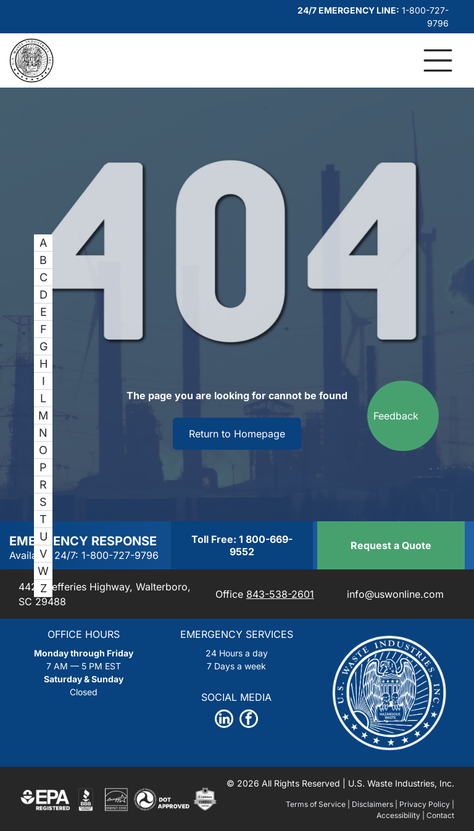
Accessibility (398, 815)
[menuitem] (43, 243)
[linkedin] (224, 720)
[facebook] (248, 720)
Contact (440, 815)
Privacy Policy (424, 804)
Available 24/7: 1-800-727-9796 (84, 555)
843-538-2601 (280, 594)
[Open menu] (438, 60)
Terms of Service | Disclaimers (339, 804)
